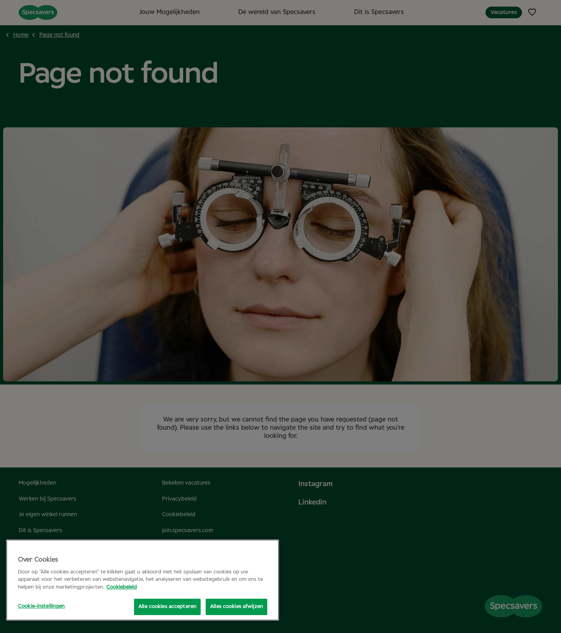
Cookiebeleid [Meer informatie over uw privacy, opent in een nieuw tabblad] (121, 587)
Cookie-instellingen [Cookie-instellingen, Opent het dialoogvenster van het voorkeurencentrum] (41, 606)
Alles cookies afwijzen (236, 606)
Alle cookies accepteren (167, 606)
